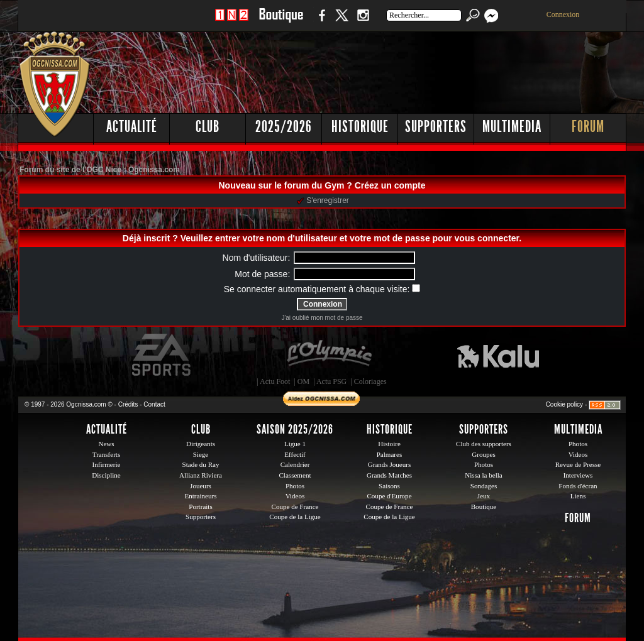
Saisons (389, 486)
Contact (154, 404)
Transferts (106, 454)
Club (207, 127)
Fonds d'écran (577, 486)
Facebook (320, 21)
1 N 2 (231, 21)
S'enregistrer (323, 200)
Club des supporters (483, 443)
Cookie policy (564, 404)
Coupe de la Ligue (294, 516)
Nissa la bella (483, 475)
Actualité (131, 127)
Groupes (483, 454)
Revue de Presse (578, 464)
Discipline (106, 475)
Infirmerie (106, 464)
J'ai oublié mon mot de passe (321, 317)
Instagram (363, 21)
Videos (295, 496)
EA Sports (162, 355)
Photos (295, 486)
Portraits (201, 506)
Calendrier (295, 464)
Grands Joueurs (389, 464)
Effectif (295, 454)
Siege (201, 454)
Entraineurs (201, 496)
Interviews (578, 475)
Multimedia (511, 127)
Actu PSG (331, 381)
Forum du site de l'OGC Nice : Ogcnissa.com (99, 169)
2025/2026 (283, 127)
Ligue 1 (295, 443)
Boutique (280, 21)
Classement (295, 475)
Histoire (389, 443)
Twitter (341, 21)
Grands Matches (389, 475)
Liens (578, 496)
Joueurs (200, 486)
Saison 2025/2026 (295, 429)
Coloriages (370, 381)
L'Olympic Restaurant (329, 355)
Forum (588, 127)
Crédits (128, 404)
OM (303, 381)
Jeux (483, 496)
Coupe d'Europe (389, 496)
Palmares (389, 454)
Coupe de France (295, 506)
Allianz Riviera (200, 475)
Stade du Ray (200, 464)
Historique (360, 127)
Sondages (483, 486)
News (106, 443)
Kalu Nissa (498, 355)
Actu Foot (275, 381)
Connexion (563, 14)
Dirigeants (200, 443)
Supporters (436, 127)
